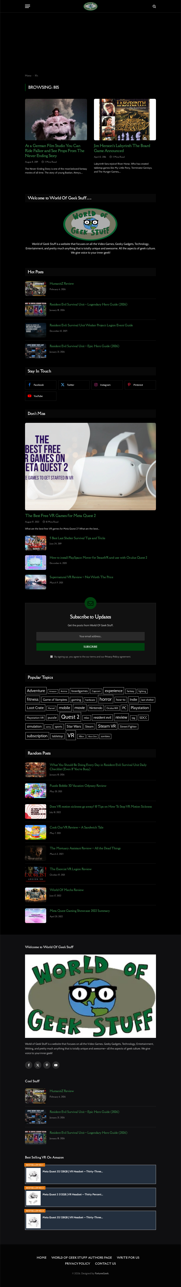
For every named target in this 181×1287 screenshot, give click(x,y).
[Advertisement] (90, 43)
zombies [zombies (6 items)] (105, 736)
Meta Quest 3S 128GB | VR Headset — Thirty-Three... (73, 1171)
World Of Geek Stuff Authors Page (81, 1257)
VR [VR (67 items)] (70, 735)
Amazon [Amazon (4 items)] (53, 691)
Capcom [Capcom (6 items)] (96, 691)
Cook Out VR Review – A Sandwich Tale (76, 827)
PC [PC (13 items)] (124, 708)
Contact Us (105, 1263)
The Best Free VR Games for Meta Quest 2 (60, 515)
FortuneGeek (102, 1273)
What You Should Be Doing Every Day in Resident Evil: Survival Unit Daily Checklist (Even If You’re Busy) (98, 767)
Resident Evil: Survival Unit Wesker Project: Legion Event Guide (91, 325)
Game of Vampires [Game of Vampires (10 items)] (55, 699)
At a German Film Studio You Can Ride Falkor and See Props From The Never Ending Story (54, 150)
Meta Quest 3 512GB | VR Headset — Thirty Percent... (73, 1194)
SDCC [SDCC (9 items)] (143, 717)
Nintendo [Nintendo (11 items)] (95, 708)
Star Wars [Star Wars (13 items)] (74, 726)
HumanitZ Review (62, 283)
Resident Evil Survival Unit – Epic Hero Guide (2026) (84, 346)
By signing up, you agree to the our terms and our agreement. (90, 656)
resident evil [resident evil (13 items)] (102, 717)
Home (28, 75)
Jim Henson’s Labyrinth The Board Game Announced (122, 148)
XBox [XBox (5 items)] (81, 736)
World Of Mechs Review (67, 890)
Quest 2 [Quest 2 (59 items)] (70, 716)
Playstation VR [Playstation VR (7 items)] (35, 717)
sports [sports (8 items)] (58, 726)
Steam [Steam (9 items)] (89, 726)
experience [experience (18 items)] (113, 690)
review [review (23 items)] (121, 717)
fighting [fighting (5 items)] (142, 691)
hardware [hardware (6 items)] (90, 699)
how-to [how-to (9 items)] (121, 699)
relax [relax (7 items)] (86, 717)
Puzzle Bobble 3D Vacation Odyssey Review (78, 786)
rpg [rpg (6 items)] (133, 717)
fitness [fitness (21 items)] (33, 699)
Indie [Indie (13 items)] (133, 699)
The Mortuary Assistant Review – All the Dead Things (85, 848)
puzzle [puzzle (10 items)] (52, 717)
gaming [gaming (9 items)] (76, 699)
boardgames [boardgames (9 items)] (79, 691)
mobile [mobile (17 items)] (64, 707)
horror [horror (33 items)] (106, 699)
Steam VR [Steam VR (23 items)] (107, 726)
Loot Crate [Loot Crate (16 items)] (35, 707)
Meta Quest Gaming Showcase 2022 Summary (80, 911)
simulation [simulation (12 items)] (34, 726)
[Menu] (27, 6)
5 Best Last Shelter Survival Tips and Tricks (77, 538)
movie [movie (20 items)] (80, 707)
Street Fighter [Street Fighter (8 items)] (128, 726)
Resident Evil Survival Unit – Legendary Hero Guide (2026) (88, 304)
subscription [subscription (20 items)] (37, 735)
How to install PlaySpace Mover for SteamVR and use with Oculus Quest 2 (98, 557)
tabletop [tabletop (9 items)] (57, 736)
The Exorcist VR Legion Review (70, 869)
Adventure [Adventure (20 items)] (36, 690)
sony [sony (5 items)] (48, 726)
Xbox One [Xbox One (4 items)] (92, 736)
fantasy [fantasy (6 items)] (130, 691)
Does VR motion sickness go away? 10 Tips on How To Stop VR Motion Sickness (101, 806)
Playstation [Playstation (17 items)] (140, 707)
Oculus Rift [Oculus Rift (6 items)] (112, 708)
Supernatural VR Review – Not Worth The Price (81, 577)
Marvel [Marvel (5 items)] (51, 708)
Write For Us (128, 1257)
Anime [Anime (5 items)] (64, 691)
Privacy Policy (112, 656)
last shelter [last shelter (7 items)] (147, 699)
